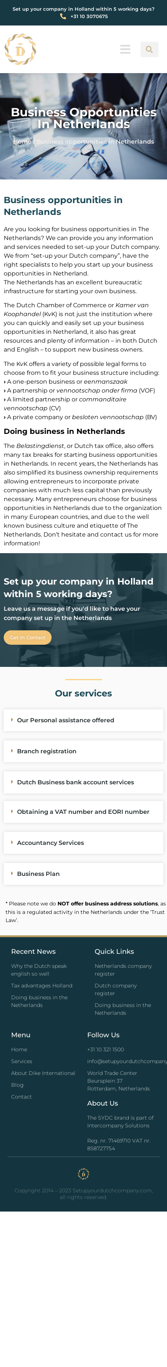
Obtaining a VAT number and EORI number (83, 811)
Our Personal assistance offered (65, 720)
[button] (126, 49)
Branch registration (46, 751)
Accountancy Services (50, 842)
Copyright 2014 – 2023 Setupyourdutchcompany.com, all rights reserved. (83, 1193)
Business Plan (38, 873)
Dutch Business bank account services (75, 782)
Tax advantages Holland (41, 985)
